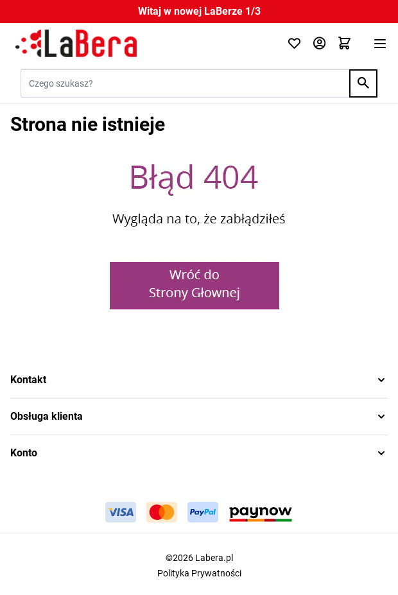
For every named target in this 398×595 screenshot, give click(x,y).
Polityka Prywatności (199, 573)
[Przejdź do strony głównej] (140, 43)
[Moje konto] (319, 44)
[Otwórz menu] (380, 43)
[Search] (363, 83)
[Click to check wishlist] (294, 44)
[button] (199, 380)
